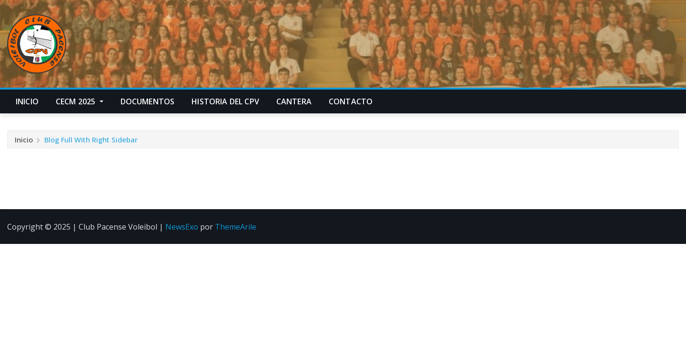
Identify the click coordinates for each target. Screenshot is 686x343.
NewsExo (181, 227)
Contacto (351, 101)
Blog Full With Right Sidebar (91, 140)
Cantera (294, 101)
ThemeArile (235, 227)
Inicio (27, 101)
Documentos (148, 101)
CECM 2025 (79, 101)
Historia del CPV (225, 101)
